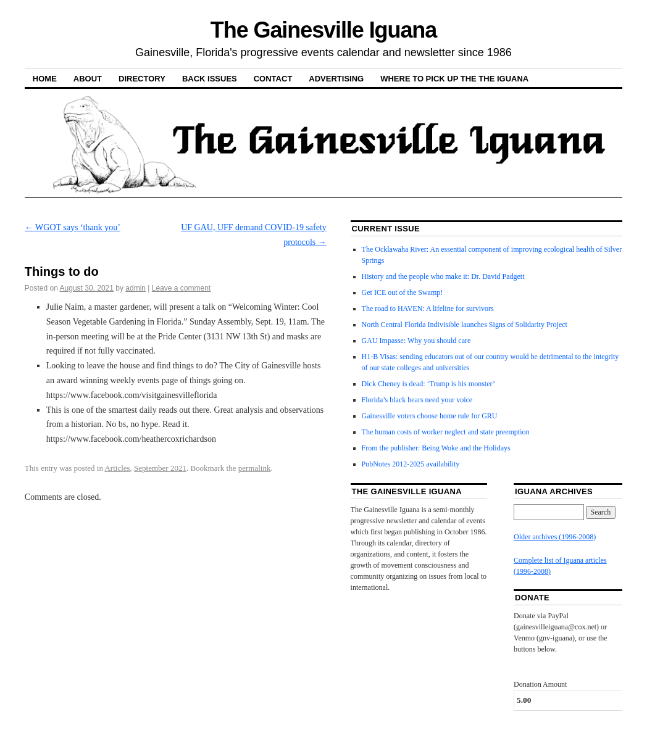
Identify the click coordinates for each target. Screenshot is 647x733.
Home (45, 78)
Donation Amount (540, 684)
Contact (273, 78)
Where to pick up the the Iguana (454, 78)
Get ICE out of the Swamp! (402, 292)
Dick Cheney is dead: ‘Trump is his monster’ (428, 383)
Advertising (336, 78)
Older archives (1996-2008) (555, 536)
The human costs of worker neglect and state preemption (446, 432)
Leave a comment (181, 288)
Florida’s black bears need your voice (417, 399)
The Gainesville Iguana (323, 30)
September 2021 (160, 468)
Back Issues (209, 78)
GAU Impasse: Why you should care (416, 340)
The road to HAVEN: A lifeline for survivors (428, 308)
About (87, 78)
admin (135, 288)
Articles (117, 468)
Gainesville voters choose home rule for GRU (430, 416)
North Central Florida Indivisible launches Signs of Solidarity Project (464, 324)
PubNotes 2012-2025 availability (411, 464)
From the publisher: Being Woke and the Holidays (436, 448)
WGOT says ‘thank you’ (72, 227)
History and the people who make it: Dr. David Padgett (443, 276)
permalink (254, 468)
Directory (142, 78)
